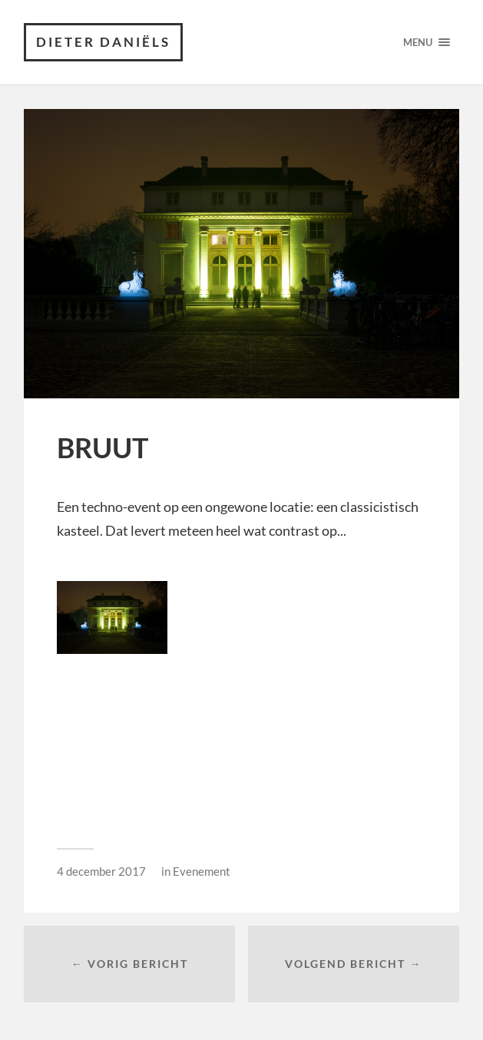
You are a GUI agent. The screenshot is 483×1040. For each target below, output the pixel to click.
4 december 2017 (101, 871)
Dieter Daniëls (103, 42)
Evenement (201, 871)
